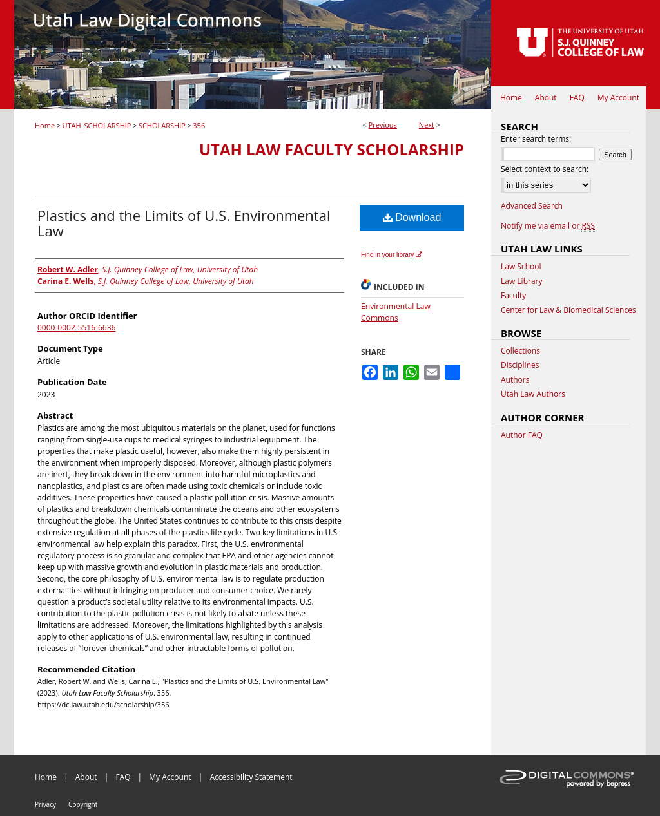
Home (45, 125)
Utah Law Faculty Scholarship (331, 149)
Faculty (513, 295)
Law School (521, 266)
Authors (515, 379)
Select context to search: (544, 169)
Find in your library (391, 254)
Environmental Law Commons (396, 312)
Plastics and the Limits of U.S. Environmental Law (183, 222)
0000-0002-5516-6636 (76, 327)
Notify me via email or (548, 226)
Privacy (45, 804)
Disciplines (520, 365)
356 (199, 125)
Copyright (82, 804)
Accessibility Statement (250, 777)
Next (426, 124)
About (86, 777)
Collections (520, 351)
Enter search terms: (536, 138)
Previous (383, 124)
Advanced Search (532, 205)
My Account (170, 777)
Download (412, 217)
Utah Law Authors (533, 394)
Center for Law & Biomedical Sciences (568, 310)
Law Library (521, 281)
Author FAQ (522, 435)
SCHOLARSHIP (162, 125)
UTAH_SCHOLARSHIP (97, 125)
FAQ (122, 777)
